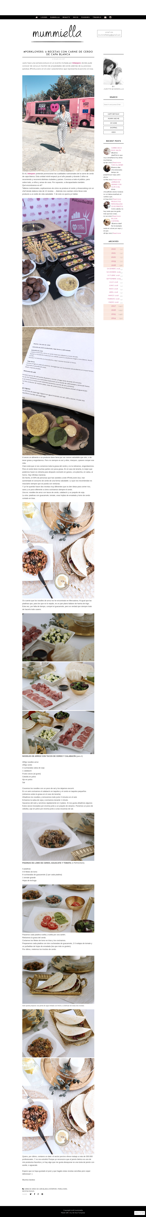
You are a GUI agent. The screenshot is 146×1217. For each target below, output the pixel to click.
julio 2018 (113, 282)
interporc (53, 1189)
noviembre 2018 (113, 272)
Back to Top (139, 1213)
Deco (75, 17)
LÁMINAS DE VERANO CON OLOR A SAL (116, 184)
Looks (44, 17)
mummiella (79, 1210)
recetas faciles (28, 1191)
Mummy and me (113, 118)
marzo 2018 (113, 295)
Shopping (113, 128)
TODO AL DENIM (117, 165)
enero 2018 (114, 302)
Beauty (66, 17)
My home (113, 123)
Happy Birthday (113, 114)
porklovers (62, 1189)
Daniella (55, 17)
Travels (97, 17)
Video (113, 132)
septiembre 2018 (113, 279)
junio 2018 (113, 285)
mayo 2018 (113, 289)
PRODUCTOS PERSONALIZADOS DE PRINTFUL (117, 204)
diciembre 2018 (113, 269)
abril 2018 (113, 292)
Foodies (85, 17)
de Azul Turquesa (78, 1213)
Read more (117, 162)
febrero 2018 (113, 299)
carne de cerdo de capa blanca (36, 1189)
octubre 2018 (113, 275)
